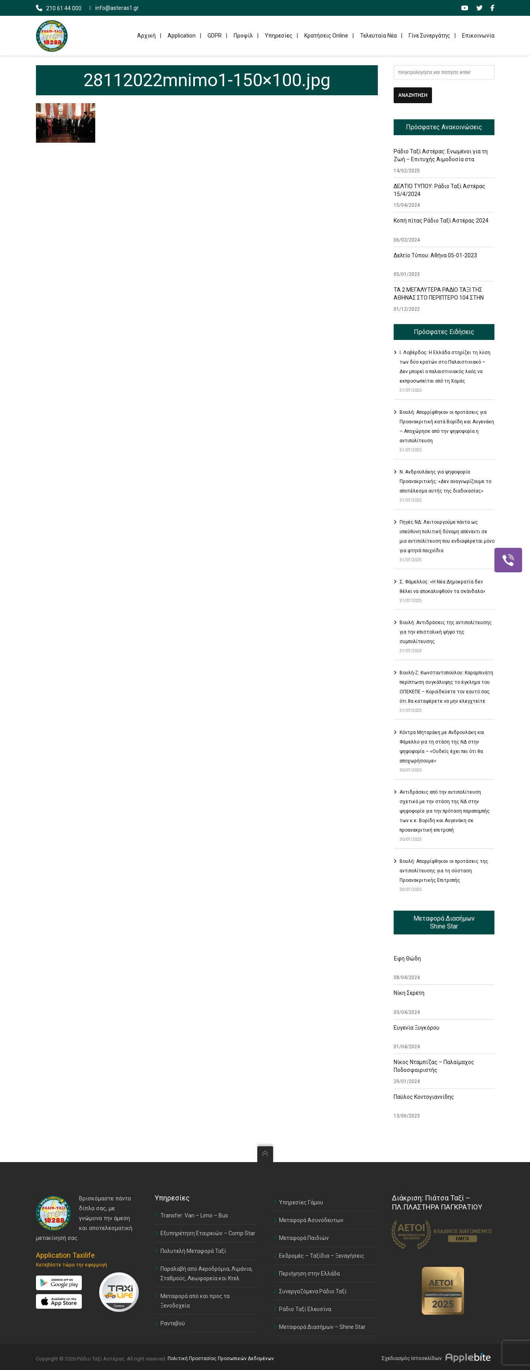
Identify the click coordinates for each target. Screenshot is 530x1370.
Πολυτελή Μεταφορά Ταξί (193, 1251)
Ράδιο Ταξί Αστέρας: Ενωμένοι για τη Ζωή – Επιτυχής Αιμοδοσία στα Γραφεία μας (441, 159)
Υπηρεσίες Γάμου (301, 1202)
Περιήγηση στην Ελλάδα (309, 1273)
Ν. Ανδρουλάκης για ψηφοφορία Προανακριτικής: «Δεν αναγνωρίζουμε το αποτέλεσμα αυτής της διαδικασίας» (445, 481)
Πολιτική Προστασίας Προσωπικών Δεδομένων (221, 1358)
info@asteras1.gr (114, 8)
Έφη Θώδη (407, 958)
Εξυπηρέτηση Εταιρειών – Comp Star (207, 1233)
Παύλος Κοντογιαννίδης (424, 1097)
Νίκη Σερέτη (409, 993)
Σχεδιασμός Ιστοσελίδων (411, 1358)
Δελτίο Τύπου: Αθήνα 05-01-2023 (435, 255)
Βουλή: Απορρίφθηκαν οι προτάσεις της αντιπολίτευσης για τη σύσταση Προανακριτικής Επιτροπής (444, 871)
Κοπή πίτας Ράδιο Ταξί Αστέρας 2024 (441, 220)
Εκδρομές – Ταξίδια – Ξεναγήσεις (321, 1256)
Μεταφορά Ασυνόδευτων (311, 1220)
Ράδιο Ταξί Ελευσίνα (305, 1309)
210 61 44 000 (63, 8)
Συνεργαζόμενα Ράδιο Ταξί (313, 1291)
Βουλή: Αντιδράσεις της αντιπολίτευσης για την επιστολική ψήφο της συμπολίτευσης (446, 632)
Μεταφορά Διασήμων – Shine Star (322, 1327)
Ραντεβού (172, 1323)
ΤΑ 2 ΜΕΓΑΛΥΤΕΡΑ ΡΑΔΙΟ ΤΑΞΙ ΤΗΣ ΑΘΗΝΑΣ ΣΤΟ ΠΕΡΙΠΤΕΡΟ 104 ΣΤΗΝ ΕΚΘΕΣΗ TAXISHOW (439, 298)
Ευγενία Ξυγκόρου (416, 1028)
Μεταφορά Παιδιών (304, 1238)
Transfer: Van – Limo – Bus (194, 1215)
